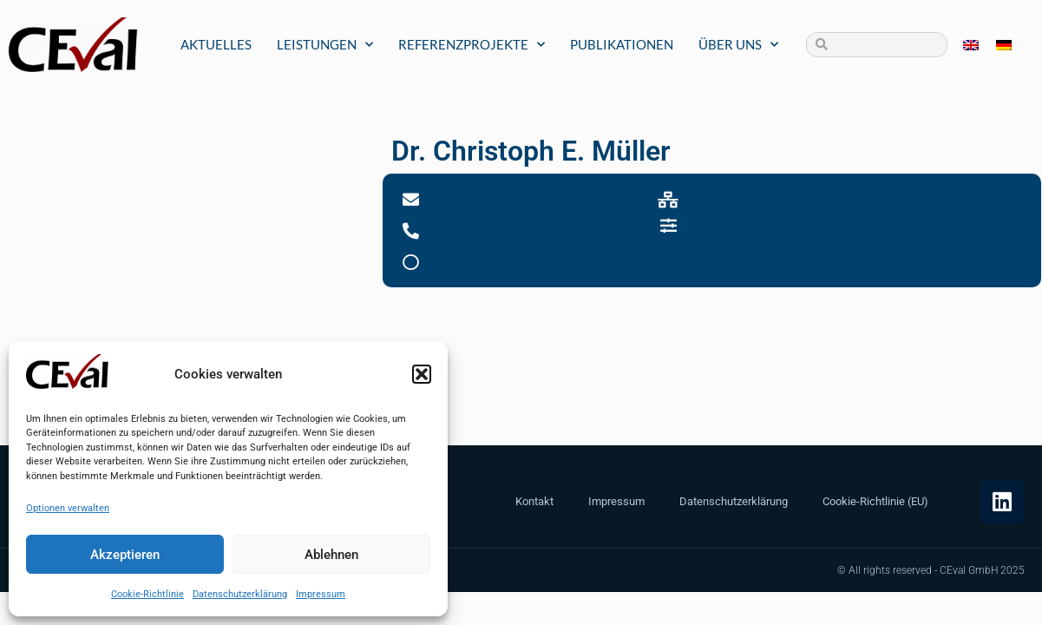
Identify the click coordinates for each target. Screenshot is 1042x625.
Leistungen (325, 44)
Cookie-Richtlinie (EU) (875, 501)
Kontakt (534, 501)
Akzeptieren (125, 554)
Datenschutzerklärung (240, 594)
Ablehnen (331, 554)
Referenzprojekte (471, 44)
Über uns (738, 44)
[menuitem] (970, 44)
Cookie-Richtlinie (147, 594)
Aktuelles (216, 44)
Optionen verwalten (67, 508)
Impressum (320, 594)
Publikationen (621, 44)
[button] (421, 374)
